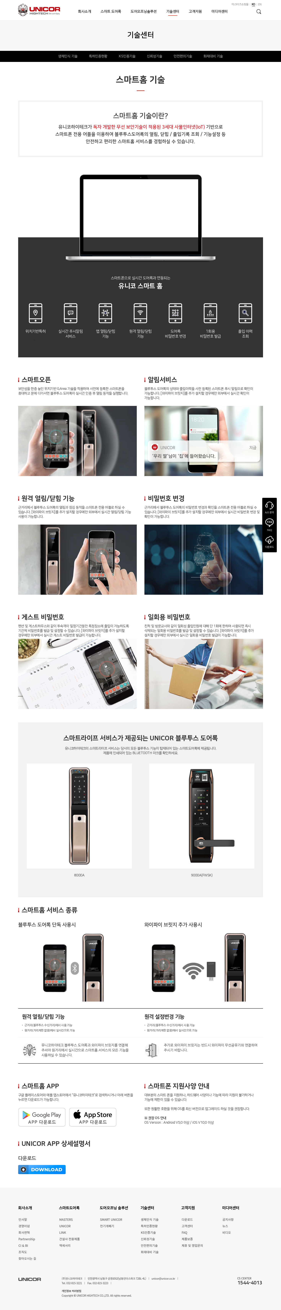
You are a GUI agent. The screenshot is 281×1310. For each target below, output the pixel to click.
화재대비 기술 (213, 56)
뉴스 (225, 1226)
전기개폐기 (107, 1226)
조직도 (23, 1252)
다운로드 (187, 1219)
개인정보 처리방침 (71, 1291)
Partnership (27, 1239)
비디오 (226, 1232)
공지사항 (228, 1219)
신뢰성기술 (154, 56)
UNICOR (65, 1226)
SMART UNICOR (111, 1219)
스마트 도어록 (111, 11)
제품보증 (187, 1239)
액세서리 (65, 1245)
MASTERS (66, 1219)
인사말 (23, 1219)
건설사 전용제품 (69, 1239)
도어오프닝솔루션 (144, 11)
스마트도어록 (69, 1208)
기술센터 (172, 11)
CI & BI (23, 1245)
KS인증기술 (127, 56)
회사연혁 (24, 1232)
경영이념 (24, 1226)
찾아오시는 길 (27, 1258)
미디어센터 (219, 11)
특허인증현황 (98, 56)
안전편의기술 (183, 56)
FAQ (184, 1232)
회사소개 (84, 11)
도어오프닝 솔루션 (114, 1208)
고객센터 (187, 1226)
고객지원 (195, 11)
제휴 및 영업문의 (192, 1245)
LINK (62, 1232)
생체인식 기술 (67, 56)
